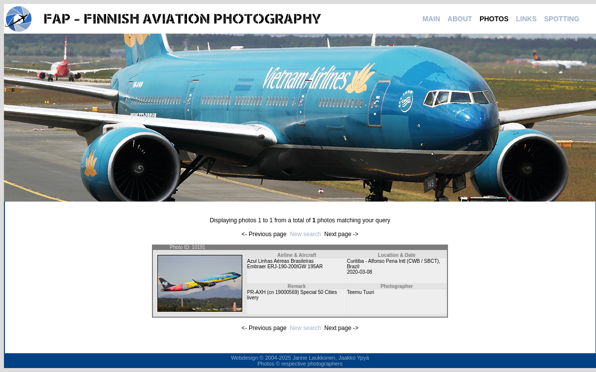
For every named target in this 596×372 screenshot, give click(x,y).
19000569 (286, 292)
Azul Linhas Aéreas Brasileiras (280, 261)
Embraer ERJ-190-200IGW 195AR (285, 266)
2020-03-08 (359, 272)
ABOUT (459, 19)
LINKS (526, 19)
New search (305, 234)
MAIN (431, 19)
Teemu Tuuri (360, 292)
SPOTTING (562, 19)
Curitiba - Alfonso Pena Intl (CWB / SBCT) (393, 261)
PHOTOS (494, 19)
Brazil (353, 266)
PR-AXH (256, 292)
